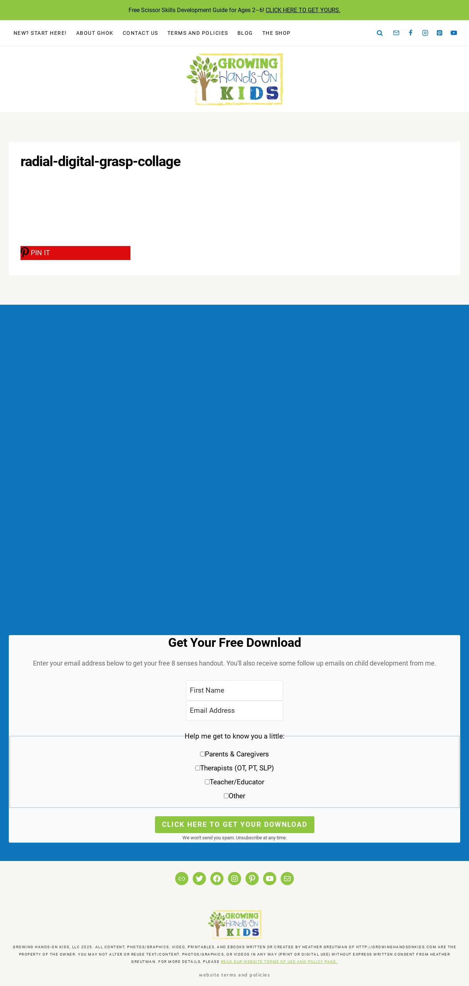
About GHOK (95, 33)
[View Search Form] (380, 33)
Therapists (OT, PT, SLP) (237, 768)
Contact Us (140, 33)
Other (237, 796)
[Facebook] (411, 33)
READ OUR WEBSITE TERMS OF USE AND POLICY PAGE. (279, 962)
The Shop (276, 33)
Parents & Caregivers (237, 754)
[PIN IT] (75, 253)
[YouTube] (454, 33)
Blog (245, 33)
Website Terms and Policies (234, 974)
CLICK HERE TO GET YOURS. (303, 10)
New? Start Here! (40, 33)
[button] (234, 768)
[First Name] (234, 690)
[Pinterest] (439, 33)
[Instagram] (425, 33)
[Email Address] (234, 711)
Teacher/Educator (237, 782)
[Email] (396, 33)
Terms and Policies (197, 33)
